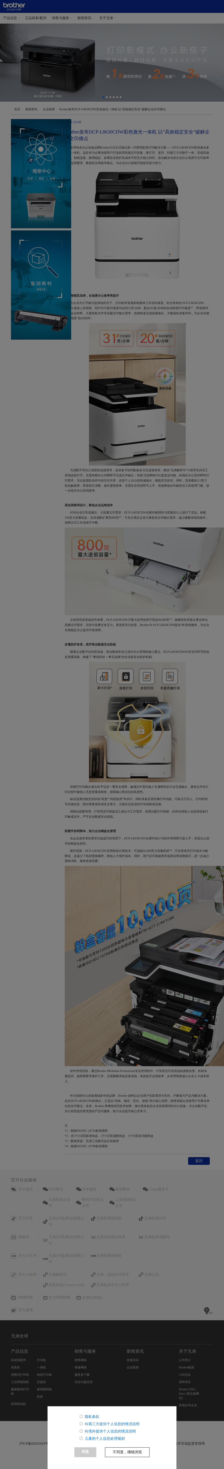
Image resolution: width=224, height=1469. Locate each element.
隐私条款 (92, 1417)
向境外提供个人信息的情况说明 (110, 1431)
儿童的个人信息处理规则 (105, 1439)
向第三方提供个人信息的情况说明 (112, 1424)
